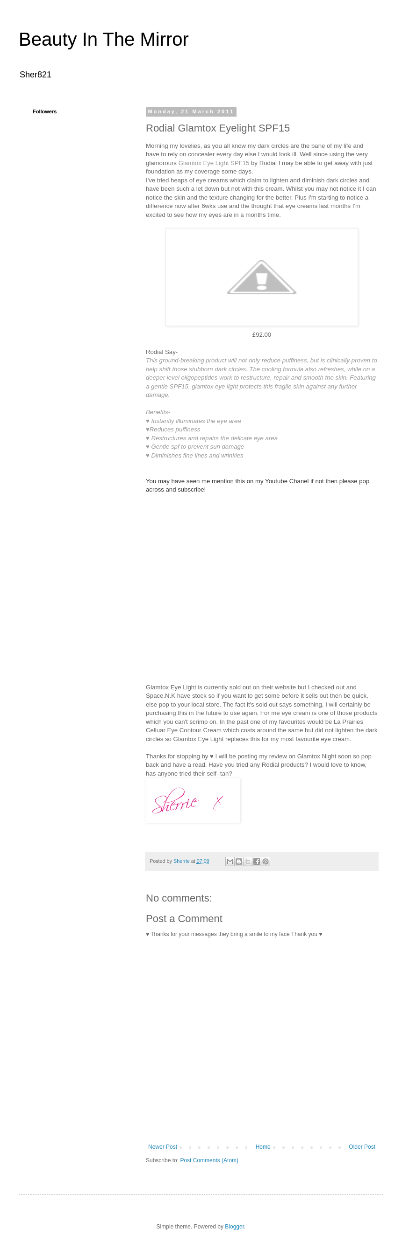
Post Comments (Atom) (209, 1160)
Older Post (362, 1147)
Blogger (234, 1226)
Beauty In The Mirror (104, 39)
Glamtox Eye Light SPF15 (214, 163)
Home (263, 1147)
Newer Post (162, 1147)
